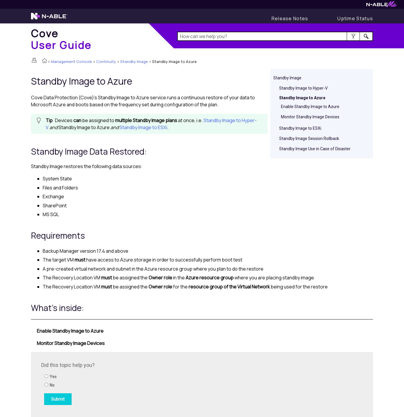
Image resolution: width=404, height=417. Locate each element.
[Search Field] (275, 36)
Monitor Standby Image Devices (310, 116)
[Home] (61, 39)
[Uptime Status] (355, 18)
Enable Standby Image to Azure (310, 106)
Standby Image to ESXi (300, 128)
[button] (353, 36)
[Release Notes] (290, 18)
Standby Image (134, 61)
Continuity (106, 61)
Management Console (71, 61)
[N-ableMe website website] (381, 5)
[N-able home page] (49, 19)
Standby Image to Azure (302, 97)
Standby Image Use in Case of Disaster (315, 148)
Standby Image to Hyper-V (303, 88)
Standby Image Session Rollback (309, 138)
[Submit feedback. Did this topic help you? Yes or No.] (120, 383)
